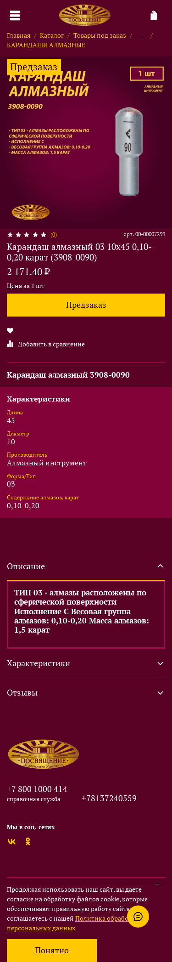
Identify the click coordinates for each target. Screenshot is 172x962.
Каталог (52, 35)
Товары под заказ (99, 35)
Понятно (52, 950)
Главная (18, 35)
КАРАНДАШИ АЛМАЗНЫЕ (46, 44)
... (141, 35)
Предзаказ (86, 305)
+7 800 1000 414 (37, 788)
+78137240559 (109, 798)
